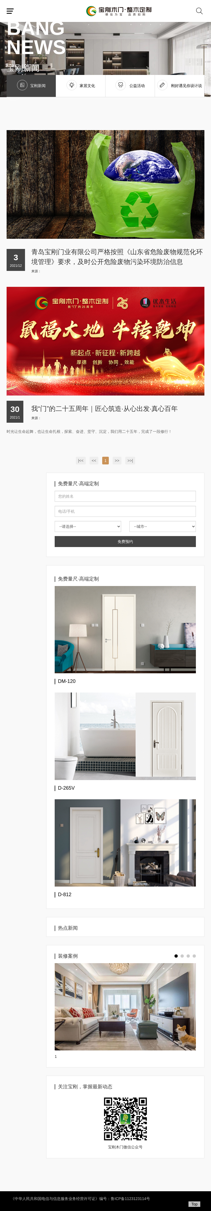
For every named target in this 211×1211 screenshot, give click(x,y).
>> (117, 460)
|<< (81, 460)
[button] (176, 956)
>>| (130, 460)
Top (194, 1204)
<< (94, 460)
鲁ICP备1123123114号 (130, 1198)
